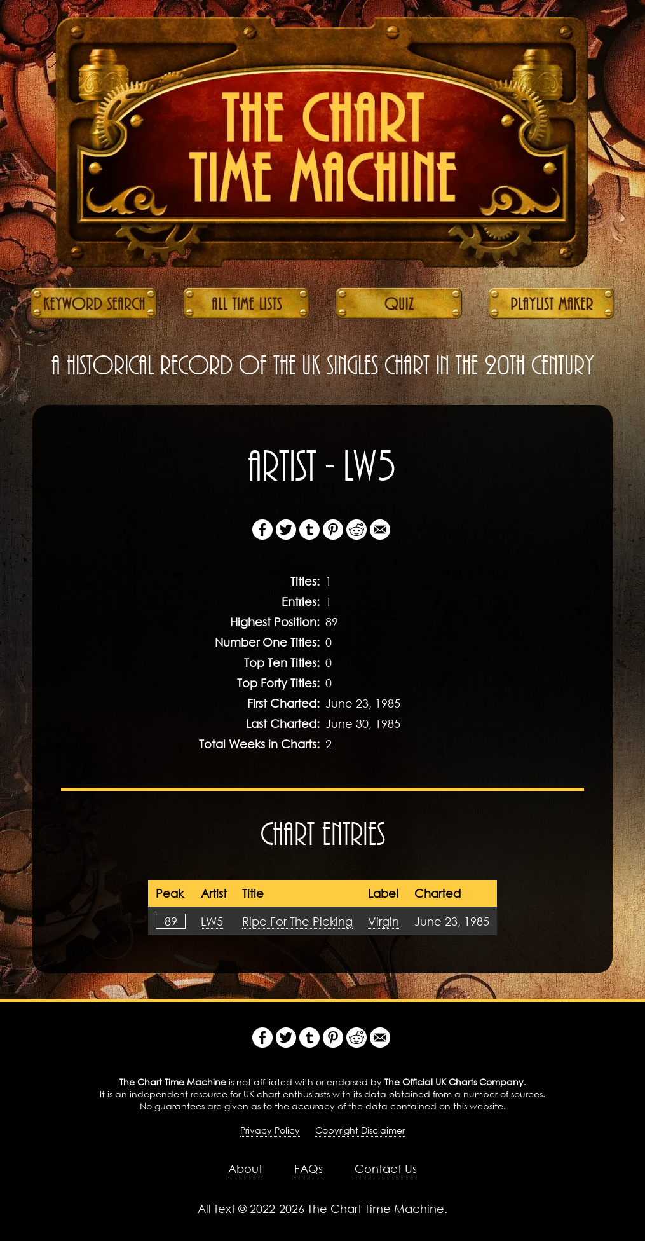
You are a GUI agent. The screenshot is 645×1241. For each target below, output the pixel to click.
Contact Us (386, 1169)
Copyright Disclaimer (360, 1130)
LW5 (212, 921)
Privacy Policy (270, 1130)
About (245, 1169)
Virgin (383, 921)
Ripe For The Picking (297, 921)
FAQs (308, 1169)
